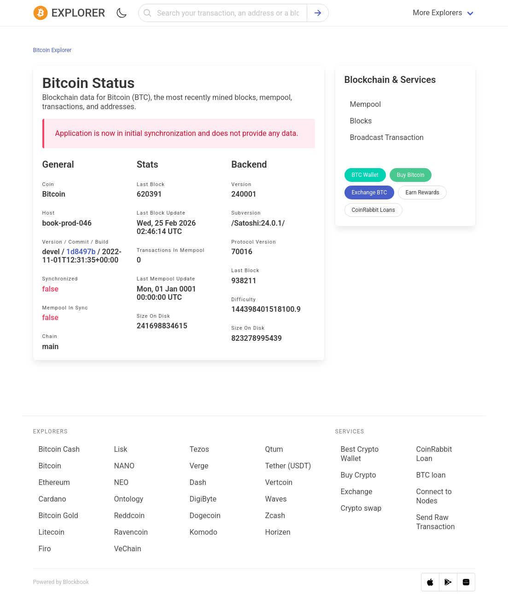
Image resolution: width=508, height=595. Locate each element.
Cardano (52, 499)
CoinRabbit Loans (373, 210)
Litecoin (51, 532)
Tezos (199, 449)
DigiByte (203, 499)
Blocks (361, 121)
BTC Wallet (365, 175)
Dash (198, 482)
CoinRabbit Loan (434, 454)
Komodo (203, 532)
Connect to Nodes (433, 496)
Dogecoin (205, 515)
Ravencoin (131, 532)
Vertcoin (279, 482)
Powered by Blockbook (61, 582)
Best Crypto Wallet (360, 454)
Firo (45, 548)
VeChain (127, 548)
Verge (199, 465)
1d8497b (81, 251)
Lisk (121, 449)
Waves (276, 499)
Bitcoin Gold (58, 515)
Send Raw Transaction (435, 522)
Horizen (278, 532)
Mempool (365, 104)
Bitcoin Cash (59, 449)
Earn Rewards (422, 192)
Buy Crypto (358, 475)
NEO (121, 482)
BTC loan (430, 475)
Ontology (129, 499)
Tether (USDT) (288, 465)
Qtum (274, 449)
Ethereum (54, 482)
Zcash (275, 515)
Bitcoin (50, 465)
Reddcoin (129, 515)
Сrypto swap (361, 508)
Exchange (357, 491)
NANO (124, 465)
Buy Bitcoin (411, 175)
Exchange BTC (369, 192)
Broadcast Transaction (387, 137)
